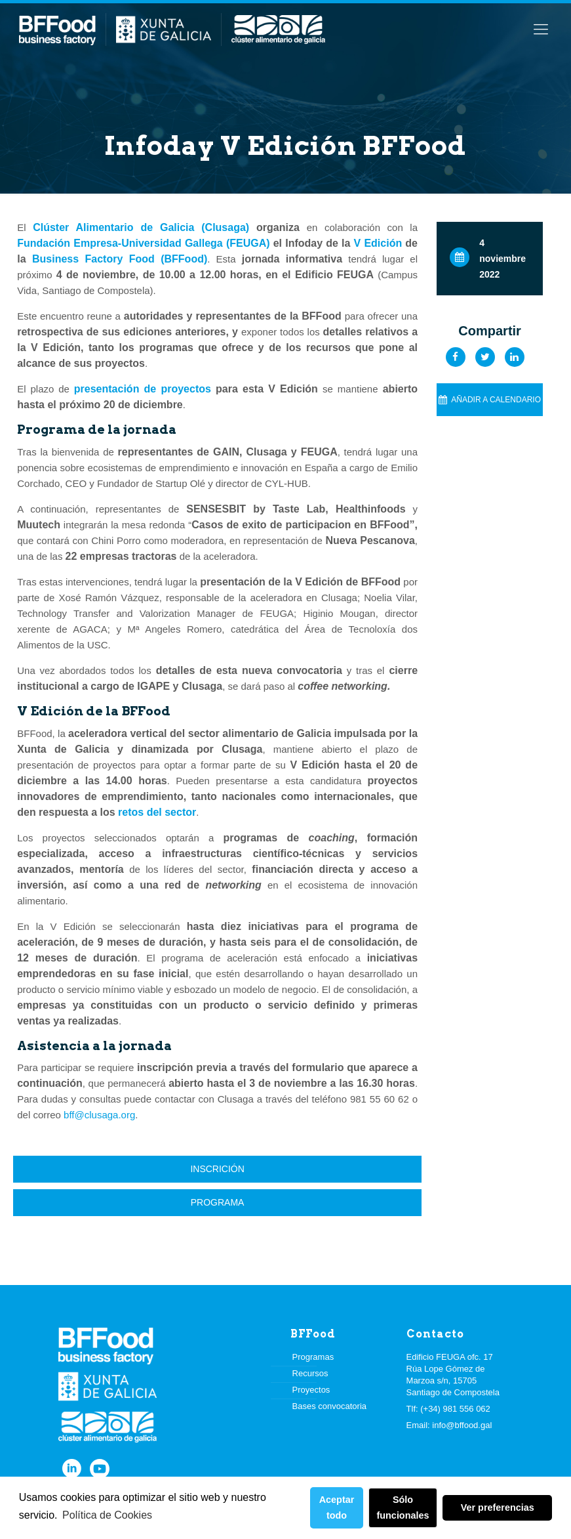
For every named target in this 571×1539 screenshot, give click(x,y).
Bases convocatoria (329, 1406)
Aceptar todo (337, 1507)
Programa (218, 1202)
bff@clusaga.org (99, 1114)
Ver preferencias (497, 1507)
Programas (313, 1357)
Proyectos (311, 1390)
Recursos (310, 1373)
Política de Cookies (107, 1515)
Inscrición (217, 1169)
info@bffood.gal (462, 1425)
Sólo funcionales (403, 1507)
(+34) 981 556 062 (455, 1409)
